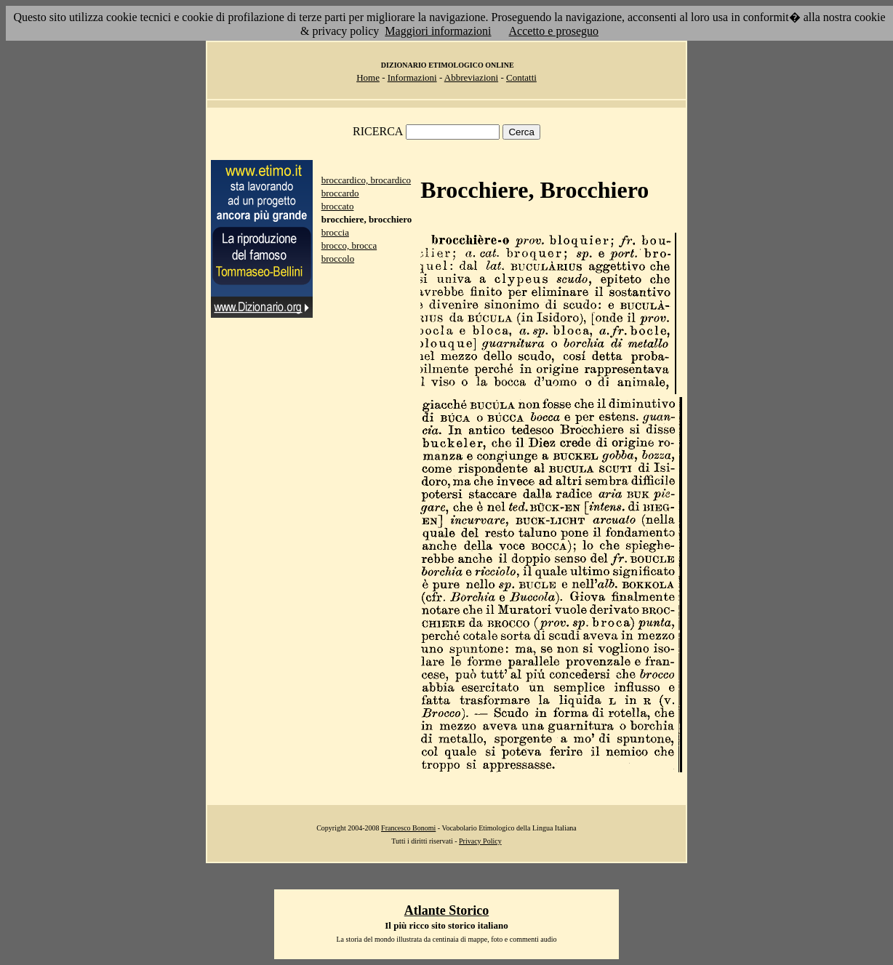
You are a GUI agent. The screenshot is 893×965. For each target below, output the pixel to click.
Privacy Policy (480, 841)
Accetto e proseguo (554, 31)
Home (368, 77)
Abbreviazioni (471, 77)
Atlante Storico (446, 910)
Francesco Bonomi (408, 828)
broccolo (337, 258)
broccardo (340, 193)
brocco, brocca (349, 245)
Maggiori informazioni (438, 31)
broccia (335, 232)
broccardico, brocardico (366, 180)
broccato (337, 206)
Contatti (521, 77)
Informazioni (412, 77)
